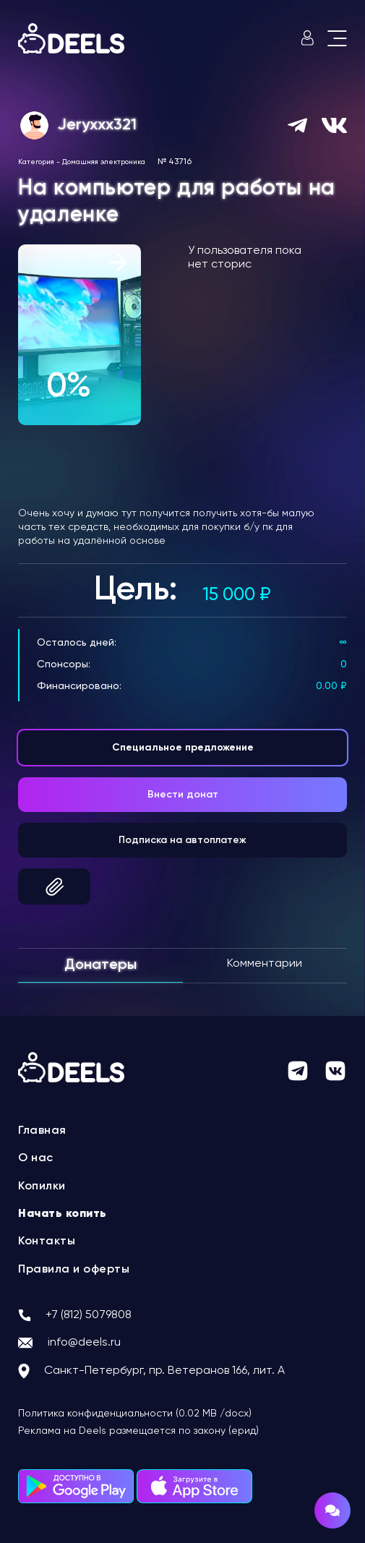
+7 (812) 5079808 (89, 1315)
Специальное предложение (183, 748)
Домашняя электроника (103, 162)
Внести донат (182, 795)
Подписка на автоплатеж (182, 840)
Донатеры (100, 965)
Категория (36, 162)
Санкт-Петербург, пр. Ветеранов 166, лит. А (164, 1371)
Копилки (42, 1186)
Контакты (46, 1241)
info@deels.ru (84, 1342)
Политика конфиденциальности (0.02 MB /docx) (135, 1414)
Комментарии (264, 964)
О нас (35, 1158)
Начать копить (62, 1214)
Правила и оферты (73, 1269)
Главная (42, 1131)
